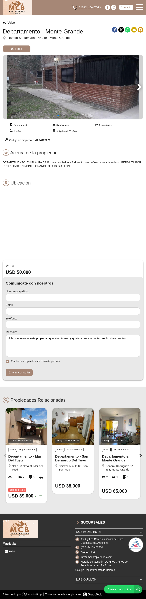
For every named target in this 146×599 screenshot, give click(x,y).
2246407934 (88, 552)
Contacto (126, 7)
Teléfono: (11, 318)
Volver (9, 22)
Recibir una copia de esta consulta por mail (33, 361)
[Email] (73, 311)
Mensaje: (11, 332)
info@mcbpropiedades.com (96, 557)
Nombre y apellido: (17, 291)
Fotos (16, 48)
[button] (138, 87)
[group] (73, 87)
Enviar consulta (19, 372)
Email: (9, 304)
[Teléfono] (73, 324)
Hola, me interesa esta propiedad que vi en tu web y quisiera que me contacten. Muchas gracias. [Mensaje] (73, 346)
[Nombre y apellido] (73, 297)
